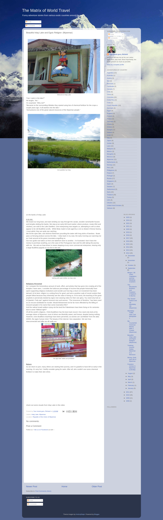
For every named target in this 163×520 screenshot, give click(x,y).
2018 (128, 235)
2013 (128, 250)
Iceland (109, 132)
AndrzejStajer (80, 514)
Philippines (110, 170)
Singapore (110, 181)
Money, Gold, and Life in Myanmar (131, 359)
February (131, 385)
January (131, 388)
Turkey (109, 197)
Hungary (110, 130)
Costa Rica (110, 100)
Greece (109, 127)
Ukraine (109, 203)
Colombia (110, 97)
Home (64, 486)
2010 (128, 395)
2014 (128, 247)
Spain (109, 184)
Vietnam (110, 208)
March (130, 382)
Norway (109, 165)
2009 (128, 398)
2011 (128, 392)
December (131, 255)
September (131, 268)
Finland (109, 116)
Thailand (110, 195)
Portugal (110, 176)
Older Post (97, 486)
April (129, 379)
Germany (110, 121)
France (109, 119)
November (131, 260)
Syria (108, 192)
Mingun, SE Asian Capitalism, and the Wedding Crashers (132, 277)
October (131, 265)
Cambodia (110, 86)
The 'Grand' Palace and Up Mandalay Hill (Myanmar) (132, 303)
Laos (108, 146)
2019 (128, 232)
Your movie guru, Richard (118, 54)
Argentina (110, 73)
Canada (109, 89)
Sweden (110, 186)
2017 (128, 238)
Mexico (109, 151)
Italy (108, 138)
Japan (109, 140)
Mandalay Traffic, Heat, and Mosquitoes (131, 314)
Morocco (110, 157)
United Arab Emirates (114, 205)
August (130, 373)
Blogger (96, 514)
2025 (128, 217)
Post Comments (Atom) (43, 491)
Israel (109, 135)
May (129, 376)
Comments (30, 25)
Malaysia (110, 149)
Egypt (109, 111)
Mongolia (110, 154)
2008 (128, 401)
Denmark (110, 108)
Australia (110, 75)
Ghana (109, 124)
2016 (128, 241)
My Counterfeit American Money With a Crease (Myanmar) (132, 326)
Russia (109, 178)
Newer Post (31, 486)
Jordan (109, 143)
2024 (128, 220)
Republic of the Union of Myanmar (44, 417)
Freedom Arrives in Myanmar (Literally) (131, 367)
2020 (128, 229)
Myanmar (42, 414)
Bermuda (110, 83)
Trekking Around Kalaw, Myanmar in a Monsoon (131, 350)
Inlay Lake (34, 414)
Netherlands (111, 162)
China (109, 94)
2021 (128, 226)
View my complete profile (115, 64)
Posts (28, 22)
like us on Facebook (41, 430)
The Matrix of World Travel (46, 10)
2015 (128, 244)
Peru (108, 167)
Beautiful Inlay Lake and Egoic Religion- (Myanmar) (132, 338)
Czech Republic (112, 105)
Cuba (109, 102)
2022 (128, 223)
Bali (108, 81)
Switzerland (111, 189)
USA (108, 200)
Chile (108, 92)
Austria (109, 78)
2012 (128, 253)
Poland (109, 173)
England (110, 113)
